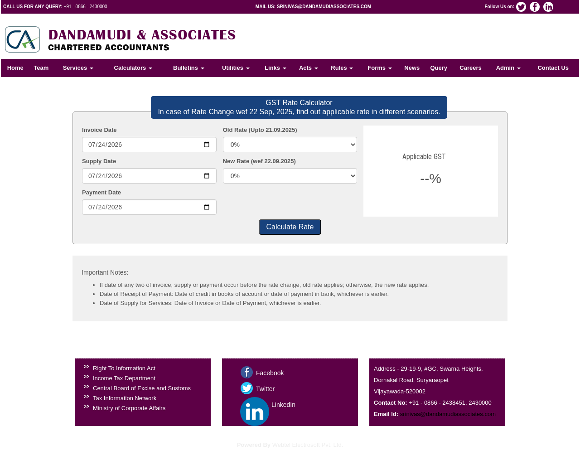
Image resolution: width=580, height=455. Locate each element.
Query (438, 67)
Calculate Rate (290, 227)
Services (78, 67)
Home (15, 67)
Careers (470, 67)
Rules (342, 67)
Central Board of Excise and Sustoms (142, 388)
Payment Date (101, 192)
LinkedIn (283, 404)
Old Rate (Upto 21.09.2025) (260, 129)
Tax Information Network (124, 398)
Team (41, 67)
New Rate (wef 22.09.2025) (259, 161)
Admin (508, 67)
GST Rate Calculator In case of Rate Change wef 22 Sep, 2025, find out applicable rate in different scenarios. (299, 107)
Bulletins (188, 67)
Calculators (133, 67)
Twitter (265, 388)
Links (275, 67)
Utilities (236, 67)
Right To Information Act (124, 368)
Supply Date (99, 161)
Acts (308, 67)
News (412, 67)
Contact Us (553, 67)
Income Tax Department (124, 378)
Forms (379, 67)
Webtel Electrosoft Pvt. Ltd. (307, 444)
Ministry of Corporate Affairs (129, 408)
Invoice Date (99, 129)
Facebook (270, 373)
